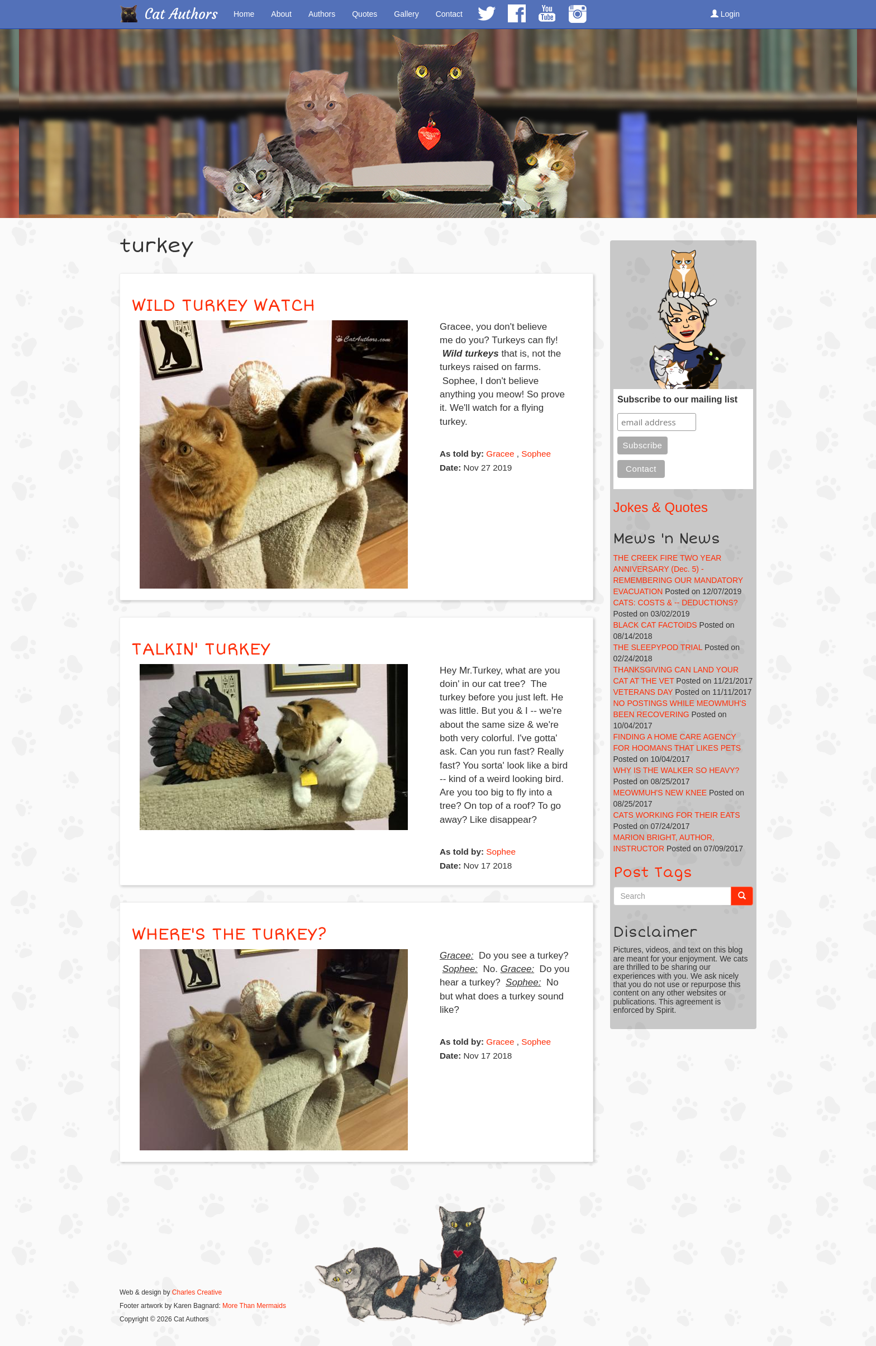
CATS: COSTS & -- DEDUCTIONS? (675, 602)
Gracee (500, 453)
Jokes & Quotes (660, 507)
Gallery (406, 14)
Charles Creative (197, 1292)
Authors (321, 14)
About (281, 14)
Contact (449, 14)
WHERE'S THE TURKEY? (228, 934)
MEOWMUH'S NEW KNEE (660, 792)
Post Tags (652, 872)
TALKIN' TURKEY (200, 649)
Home (244, 14)
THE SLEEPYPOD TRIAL (658, 647)
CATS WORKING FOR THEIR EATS (676, 815)
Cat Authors (181, 14)
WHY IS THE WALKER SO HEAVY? (676, 770)
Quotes (364, 14)
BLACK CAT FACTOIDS (655, 624)
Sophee (536, 453)
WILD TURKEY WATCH (223, 305)
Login (725, 14)
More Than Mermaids (254, 1306)
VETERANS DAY (643, 692)
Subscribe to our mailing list (677, 399)
